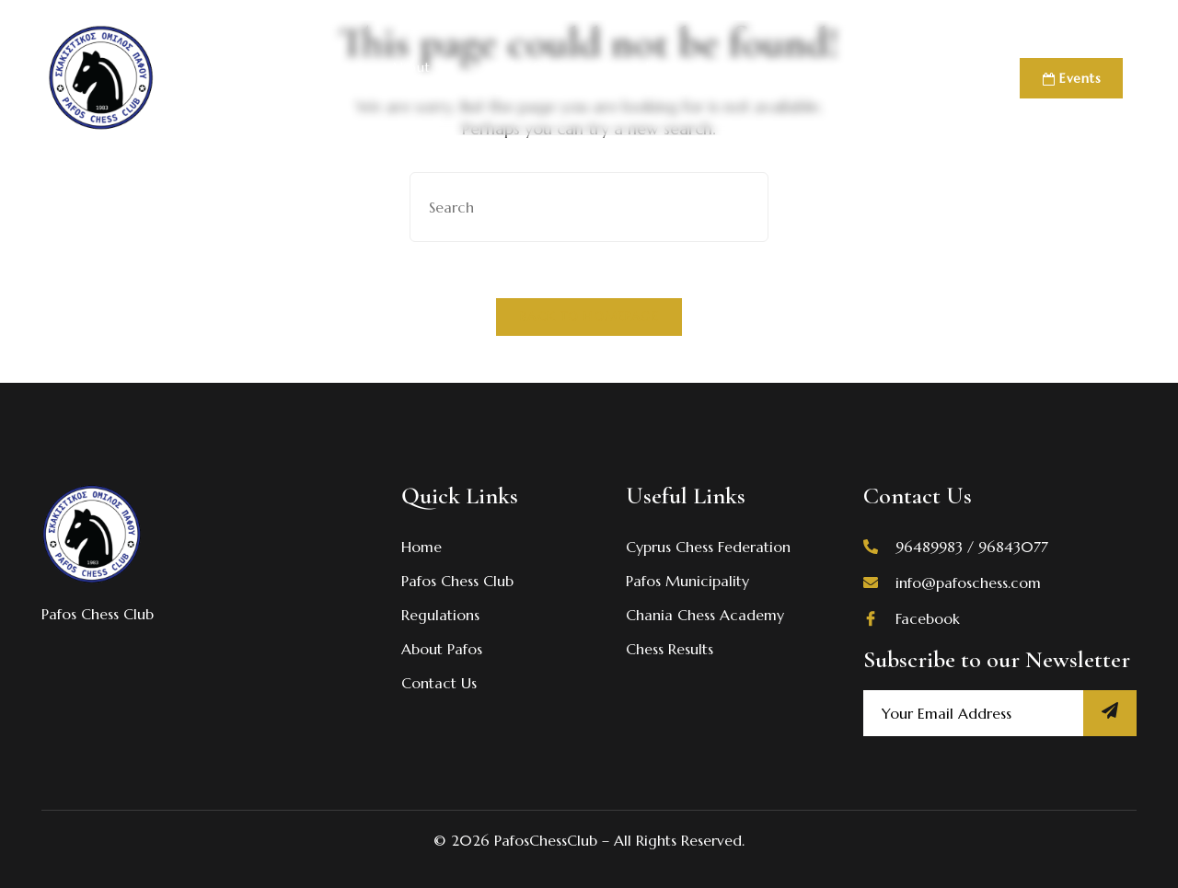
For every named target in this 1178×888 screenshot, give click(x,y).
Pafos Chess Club (294, 78)
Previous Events (701, 78)
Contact (907, 78)
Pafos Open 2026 (557, 78)
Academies (819, 78)
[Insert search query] (589, 207)
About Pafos (410, 78)
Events (1072, 78)
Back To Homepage (589, 317)
